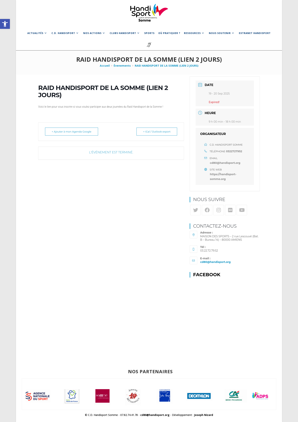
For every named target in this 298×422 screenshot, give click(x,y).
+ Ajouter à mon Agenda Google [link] (71, 131)
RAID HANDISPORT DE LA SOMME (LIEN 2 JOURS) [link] (166, 65)
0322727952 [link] (234, 151)
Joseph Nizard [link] (203, 415)
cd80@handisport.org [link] (225, 163)
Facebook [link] (206, 274)
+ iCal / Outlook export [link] (156, 131)
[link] (5, 24)
